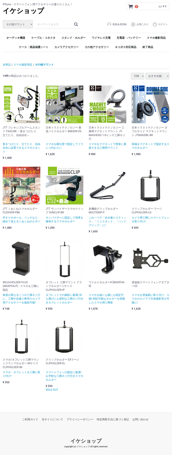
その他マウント (44, 64)
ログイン (160, 24)
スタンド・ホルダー (73, 37)
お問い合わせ (140, 419)
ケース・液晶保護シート (33, 47)
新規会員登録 (117, 24)
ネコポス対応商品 (125, 47)
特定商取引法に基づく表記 (113, 419)
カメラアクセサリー (66, 47)
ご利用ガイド (30, 419)
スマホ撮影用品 (156, 37)
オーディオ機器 (15, 37)
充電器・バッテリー (129, 37)
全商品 (7, 64)
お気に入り (139, 24)
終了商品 (147, 47)
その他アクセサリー (97, 47)
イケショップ (23, 11)
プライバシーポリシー (80, 419)
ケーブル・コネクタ (43, 37)
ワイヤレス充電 (101, 37)
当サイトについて (52, 419)
